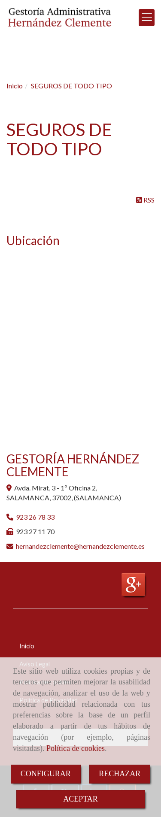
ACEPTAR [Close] (80, 799)
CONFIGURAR (46, 773)
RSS (145, 200)
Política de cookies (75, 748)
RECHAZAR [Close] (119, 773)
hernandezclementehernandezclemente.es (80, 546)
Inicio (26, 646)
